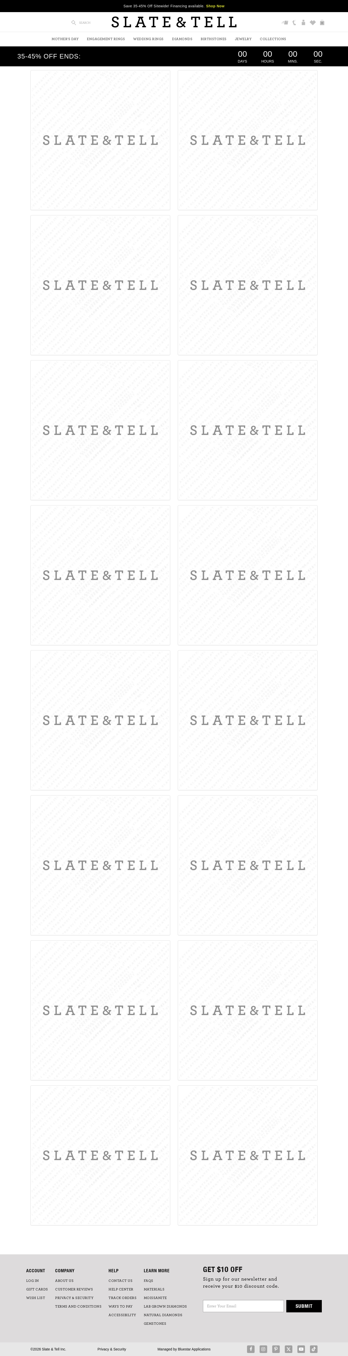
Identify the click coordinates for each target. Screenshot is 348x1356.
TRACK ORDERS (122, 1298)
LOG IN (32, 1281)
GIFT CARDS (37, 1289)
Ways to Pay (121, 1306)
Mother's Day (65, 39)
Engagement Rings (106, 39)
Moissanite (155, 1298)
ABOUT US (64, 1281)
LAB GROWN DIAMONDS (165, 1306)
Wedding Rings (148, 39)
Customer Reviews (74, 1289)
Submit (304, 1306)
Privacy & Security (111, 1349)
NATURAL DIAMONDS (163, 1315)
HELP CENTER (121, 1289)
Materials (154, 1289)
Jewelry (243, 39)
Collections (273, 39)
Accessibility (122, 1315)
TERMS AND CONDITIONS (78, 1306)
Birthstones (214, 39)
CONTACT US (120, 1281)
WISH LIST (35, 1298)
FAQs (148, 1281)
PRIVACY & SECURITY (74, 1298)
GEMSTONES (155, 1323)
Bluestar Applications (194, 1349)
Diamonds (182, 39)
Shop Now (215, 6)
